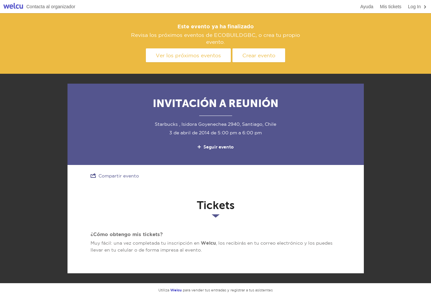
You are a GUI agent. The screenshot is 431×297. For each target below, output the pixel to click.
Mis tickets (390, 6)
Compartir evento (115, 175)
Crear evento (258, 55)
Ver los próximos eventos (188, 55)
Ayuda (366, 6)
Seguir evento (215, 146)
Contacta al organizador (50, 6)
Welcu (13, 7)
